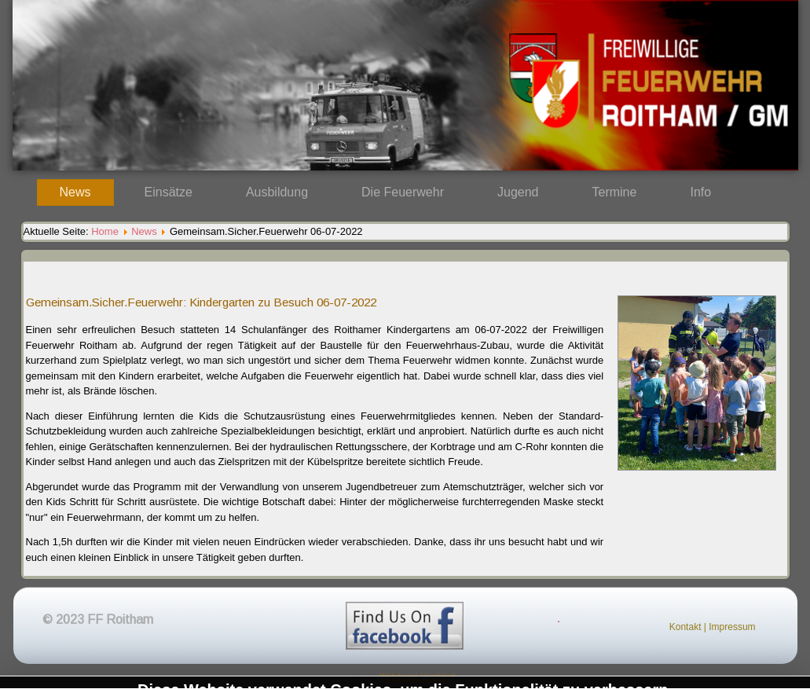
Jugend (518, 192)
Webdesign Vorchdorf (416, 677)
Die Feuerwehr (402, 192)
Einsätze (168, 192)
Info (701, 192)
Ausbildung (277, 192)
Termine (614, 192)
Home (105, 231)
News (75, 192)
